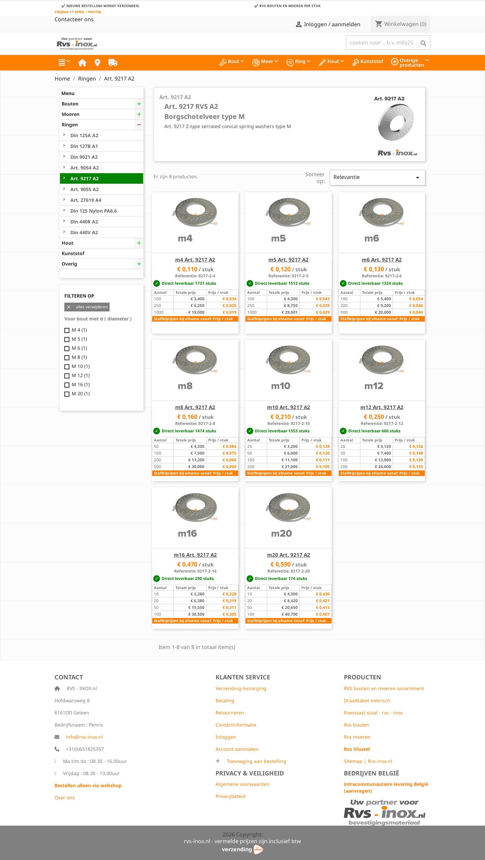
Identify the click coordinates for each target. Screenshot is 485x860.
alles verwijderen (87, 307)
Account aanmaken (237, 749)
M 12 (81, 375)
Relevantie (377, 177)
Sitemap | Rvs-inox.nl (368, 761)
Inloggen (226, 737)
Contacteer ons (74, 19)
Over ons (65, 797)
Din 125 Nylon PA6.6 (93, 211)
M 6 (79, 348)
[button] (64, 62)
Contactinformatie (236, 724)
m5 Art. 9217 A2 (288, 259)
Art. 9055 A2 (84, 189)
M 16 (81, 384)
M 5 (79, 339)
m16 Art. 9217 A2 (195, 554)
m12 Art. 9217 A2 (381, 407)
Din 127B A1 (83, 146)
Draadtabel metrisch (367, 700)
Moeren (70, 114)
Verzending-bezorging (241, 688)
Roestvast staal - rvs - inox (373, 712)
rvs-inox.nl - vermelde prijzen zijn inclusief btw (242, 841)
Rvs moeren (357, 737)
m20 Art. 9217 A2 (288, 554)
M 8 (79, 357)
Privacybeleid (231, 796)
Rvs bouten (356, 724)
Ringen (70, 124)
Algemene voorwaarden (242, 784)
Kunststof (73, 253)
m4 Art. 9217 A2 (195, 259)
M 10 (81, 366)
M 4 (79, 330)
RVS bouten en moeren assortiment (384, 688)
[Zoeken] (388, 42)
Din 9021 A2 (83, 157)
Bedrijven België (371, 773)
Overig (69, 263)
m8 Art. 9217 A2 (195, 407)
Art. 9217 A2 (84, 178)
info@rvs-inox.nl (84, 737)
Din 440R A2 (83, 221)
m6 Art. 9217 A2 (382, 259)
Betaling (225, 700)
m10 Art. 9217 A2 (288, 407)
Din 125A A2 (83, 135)
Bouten (70, 103)
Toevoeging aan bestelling (255, 761)
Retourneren (230, 712)
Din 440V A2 (83, 232)
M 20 (81, 393)
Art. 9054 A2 (84, 167)
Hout (67, 243)
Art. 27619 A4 (85, 200)
